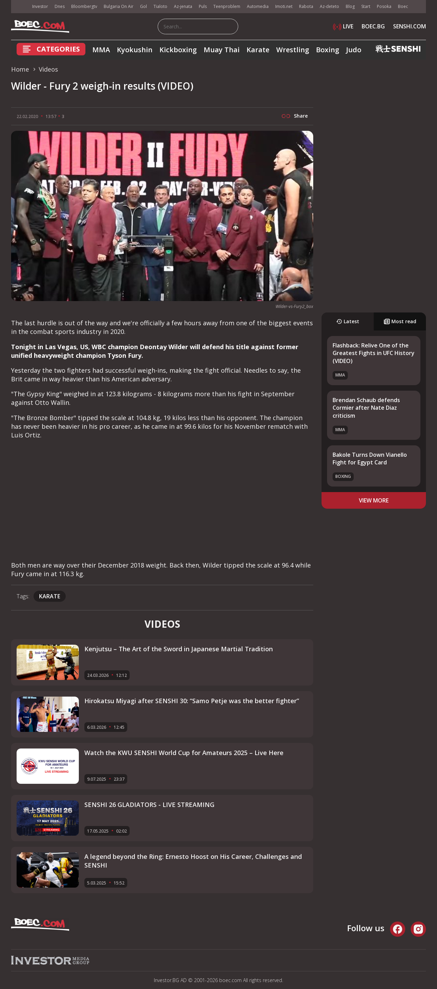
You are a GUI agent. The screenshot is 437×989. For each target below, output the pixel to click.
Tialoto (160, 6)
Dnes (60, 6)
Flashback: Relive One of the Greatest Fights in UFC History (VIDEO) (374, 353)
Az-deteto (329, 6)
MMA (101, 49)
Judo (353, 49)
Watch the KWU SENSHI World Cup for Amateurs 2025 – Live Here (183, 752)
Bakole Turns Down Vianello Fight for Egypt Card (370, 458)
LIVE (343, 26)
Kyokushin (134, 49)
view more (374, 500)
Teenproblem (226, 6)
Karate (258, 49)
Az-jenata (183, 6)
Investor (40, 6)
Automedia (258, 6)
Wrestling (292, 49)
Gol (143, 6)
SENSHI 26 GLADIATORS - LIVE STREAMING (149, 804)
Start (365, 6)
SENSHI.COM (409, 26)
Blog (350, 6)
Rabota (306, 6)
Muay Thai (222, 49)
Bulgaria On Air (118, 6)
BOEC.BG (373, 26)
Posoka (384, 6)
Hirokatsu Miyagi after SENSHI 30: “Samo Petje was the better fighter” (191, 701)
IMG (20, 6)
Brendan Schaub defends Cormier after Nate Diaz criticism (366, 407)
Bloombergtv (84, 6)
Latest (347, 321)
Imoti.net (283, 6)
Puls (203, 6)
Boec (403, 6)
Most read (400, 321)
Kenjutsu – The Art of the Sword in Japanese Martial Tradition (178, 649)
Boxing (327, 49)
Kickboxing (178, 49)
